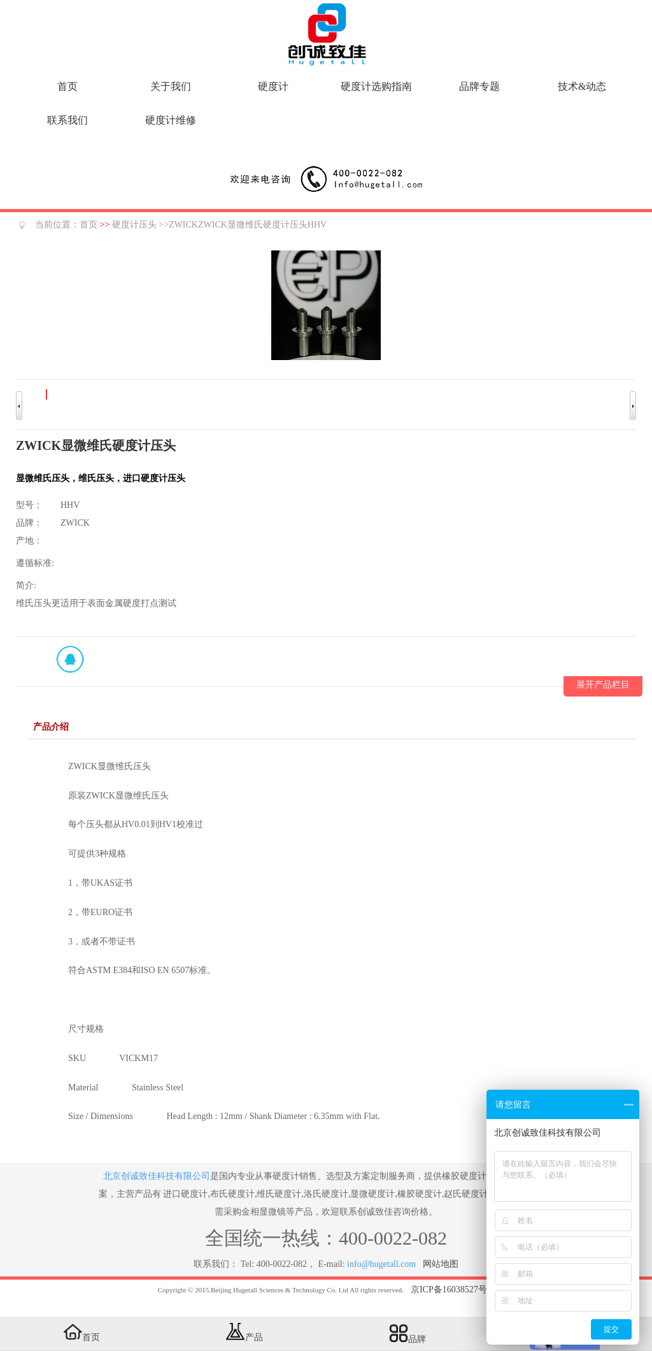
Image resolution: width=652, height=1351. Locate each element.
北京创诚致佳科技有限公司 (156, 1176)
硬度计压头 (134, 224)
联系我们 (67, 120)
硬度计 (273, 86)
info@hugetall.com (381, 1264)
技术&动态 (582, 86)
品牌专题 (479, 86)
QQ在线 (70, 659)
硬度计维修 (170, 120)
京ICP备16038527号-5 (452, 1289)
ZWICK (75, 523)
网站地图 (440, 1264)
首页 (67, 86)
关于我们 (170, 86)
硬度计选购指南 (376, 86)
